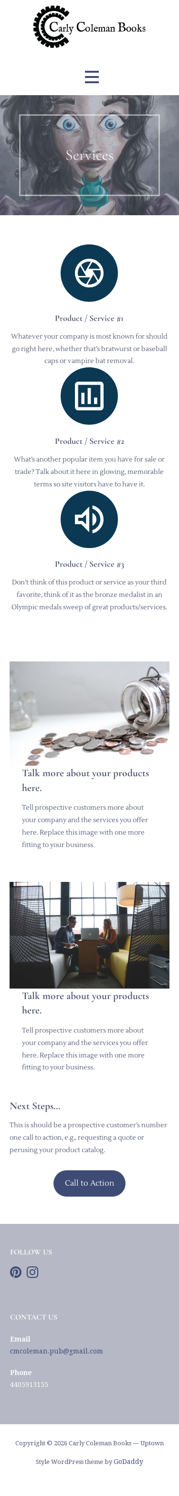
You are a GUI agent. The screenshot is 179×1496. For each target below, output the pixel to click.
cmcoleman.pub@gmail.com (56, 1351)
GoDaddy (128, 1461)
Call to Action (89, 1183)
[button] (91, 77)
